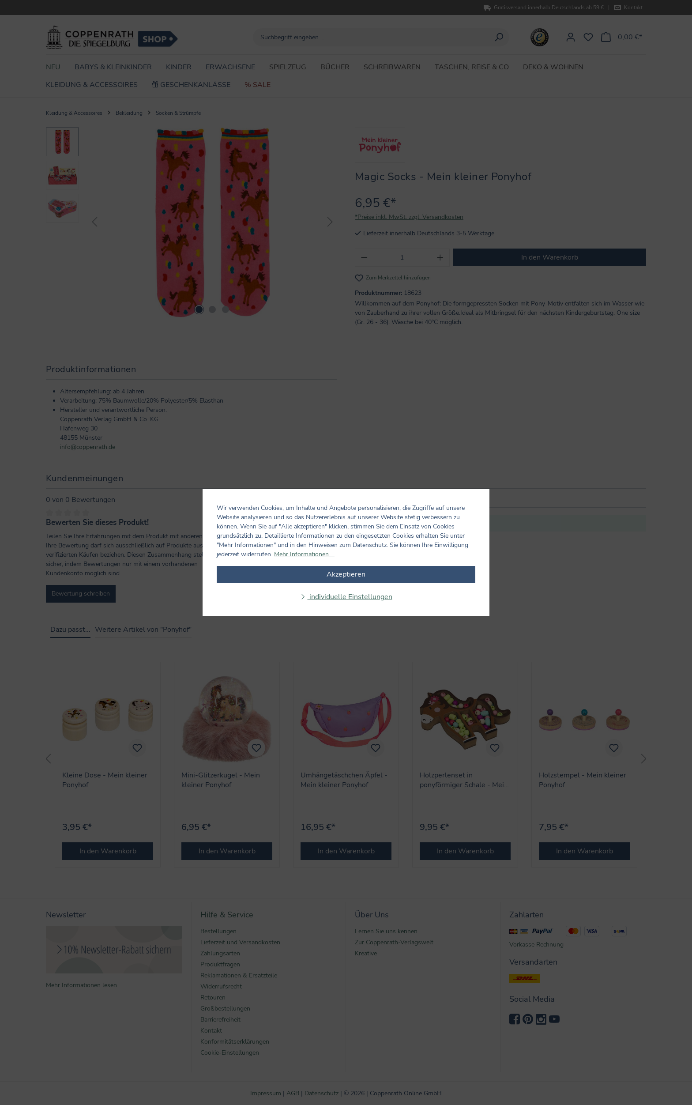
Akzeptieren (346, 574)
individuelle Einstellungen (350, 597)
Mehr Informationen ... (304, 554)
